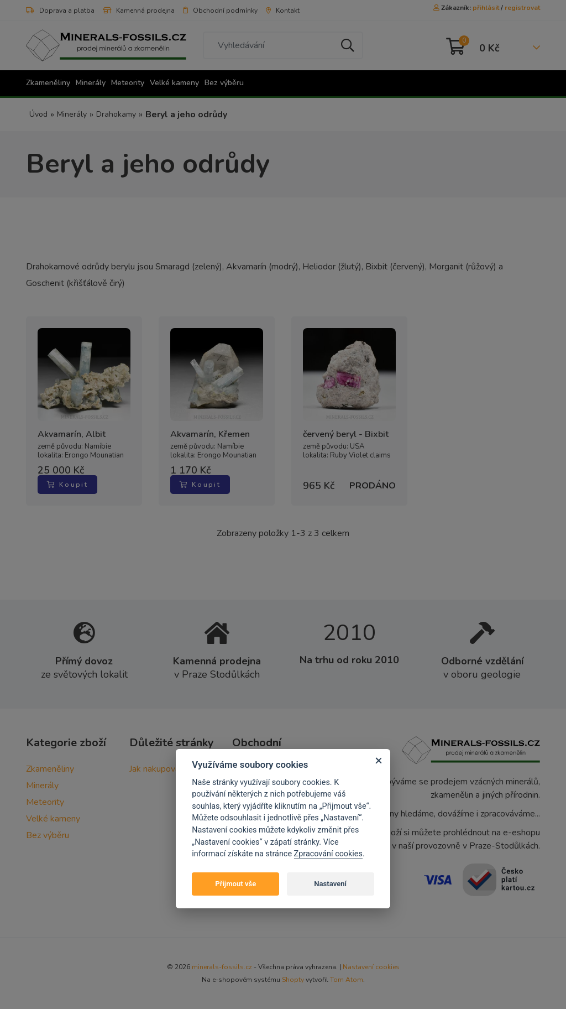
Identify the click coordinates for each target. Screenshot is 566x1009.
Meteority (127, 82)
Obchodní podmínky (220, 10)
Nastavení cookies (371, 967)
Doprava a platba (60, 10)
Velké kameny (174, 82)
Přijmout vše (235, 884)
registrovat (522, 7)
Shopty (293, 979)
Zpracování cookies (328, 854)
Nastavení (330, 884)
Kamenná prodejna (139, 10)
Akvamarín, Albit (72, 434)
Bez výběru (224, 82)
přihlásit (486, 7)
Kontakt (283, 10)
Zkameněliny (48, 82)
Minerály (91, 82)
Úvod (38, 114)
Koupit (67, 484)
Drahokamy (116, 114)
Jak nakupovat (156, 769)
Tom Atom (346, 979)
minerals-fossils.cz (222, 967)
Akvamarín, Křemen (210, 434)
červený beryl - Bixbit (346, 434)
